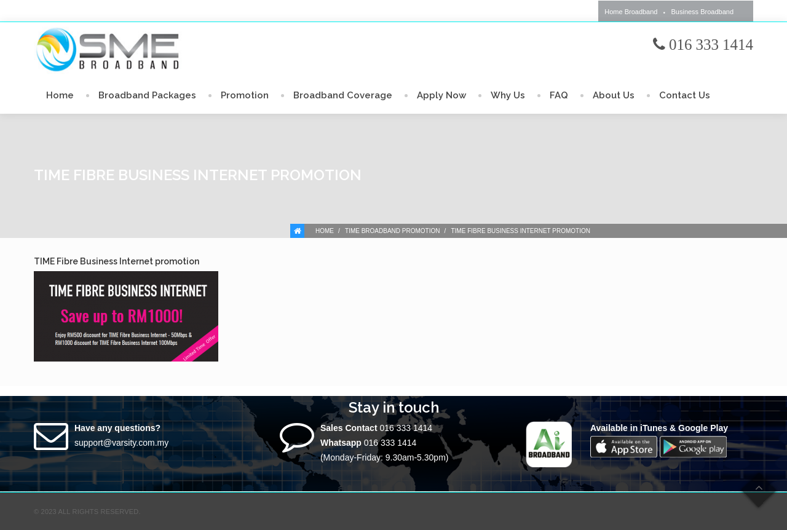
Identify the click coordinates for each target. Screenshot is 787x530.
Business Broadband (702, 11)
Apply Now (441, 95)
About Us (614, 95)
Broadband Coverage (342, 95)
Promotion (245, 95)
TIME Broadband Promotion (392, 230)
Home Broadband (630, 11)
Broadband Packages (147, 95)
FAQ (559, 95)
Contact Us (684, 95)
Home (60, 95)
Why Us (508, 95)
